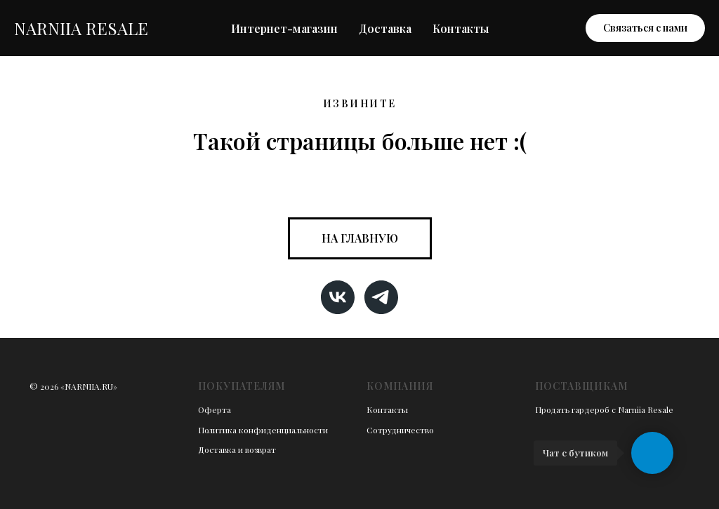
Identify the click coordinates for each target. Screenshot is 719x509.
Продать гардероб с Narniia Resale (604, 409)
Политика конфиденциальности (263, 429)
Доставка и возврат (237, 449)
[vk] (338, 297)
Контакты (461, 28)
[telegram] (381, 297)
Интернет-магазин (284, 28)
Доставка (385, 28)
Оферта (214, 409)
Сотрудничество (400, 429)
